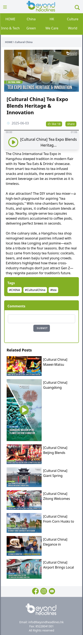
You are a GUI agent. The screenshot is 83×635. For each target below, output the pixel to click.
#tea (53, 290)
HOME (10, 19)
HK (52, 19)
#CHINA (14, 290)
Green (31, 28)
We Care (52, 28)
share (71, 124)
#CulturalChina (35, 290)
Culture (72, 19)
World (72, 28)
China (31, 19)
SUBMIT (42, 328)
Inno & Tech (10, 28)
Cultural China (23, 42)
